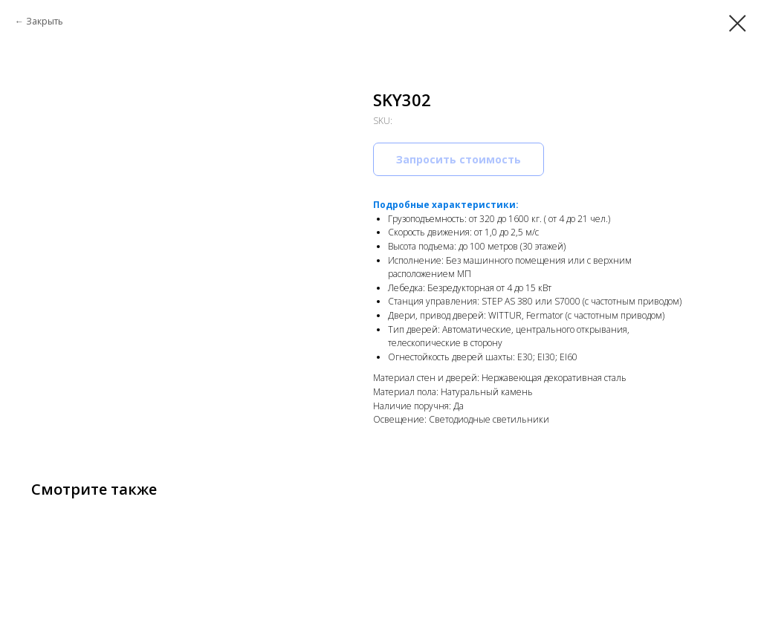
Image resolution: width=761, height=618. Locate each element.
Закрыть (44, 21)
